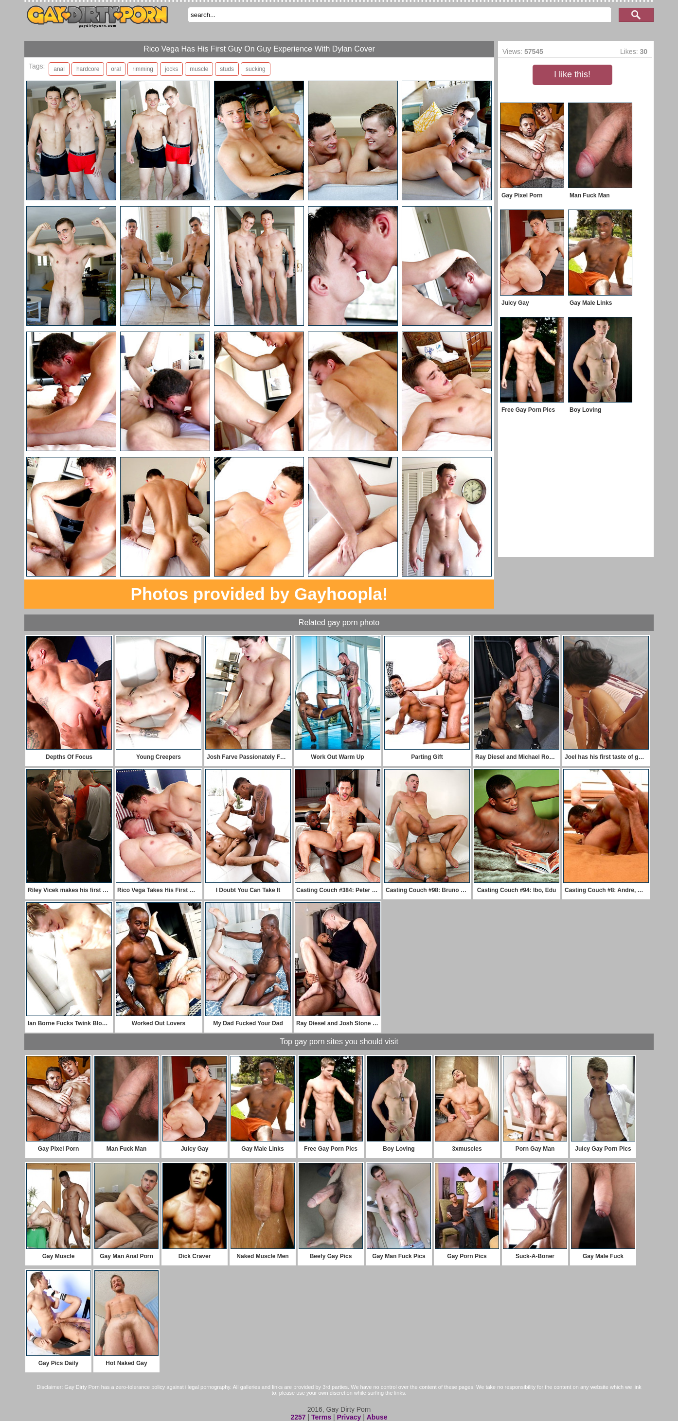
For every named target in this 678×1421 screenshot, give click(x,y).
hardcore (87, 69)
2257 (297, 1417)
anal (59, 69)
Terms (321, 1417)
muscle (199, 69)
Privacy (349, 1417)
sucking (256, 69)
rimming (142, 69)
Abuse (377, 1417)
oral (116, 69)
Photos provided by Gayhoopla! (259, 593)
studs (227, 69)
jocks (171, 69)
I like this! (572, 74)
